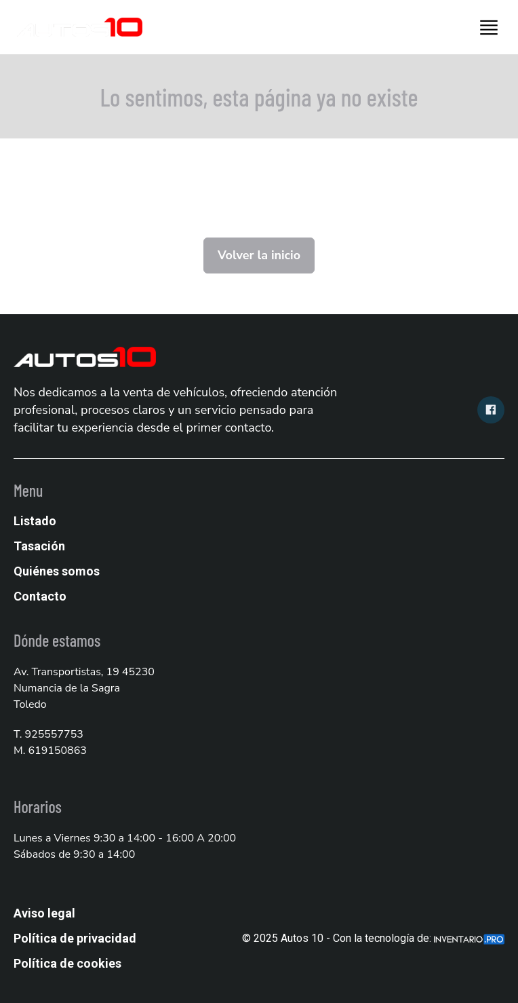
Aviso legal (44, 913)
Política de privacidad (75, 938)
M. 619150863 (50, 750)
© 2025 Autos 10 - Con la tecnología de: (373, 938)
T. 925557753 (48, 734)
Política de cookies (67, 963)
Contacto (40, 596)
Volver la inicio (259, 255)
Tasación (39, 546)
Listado (35, 521)
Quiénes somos (57, 571)
